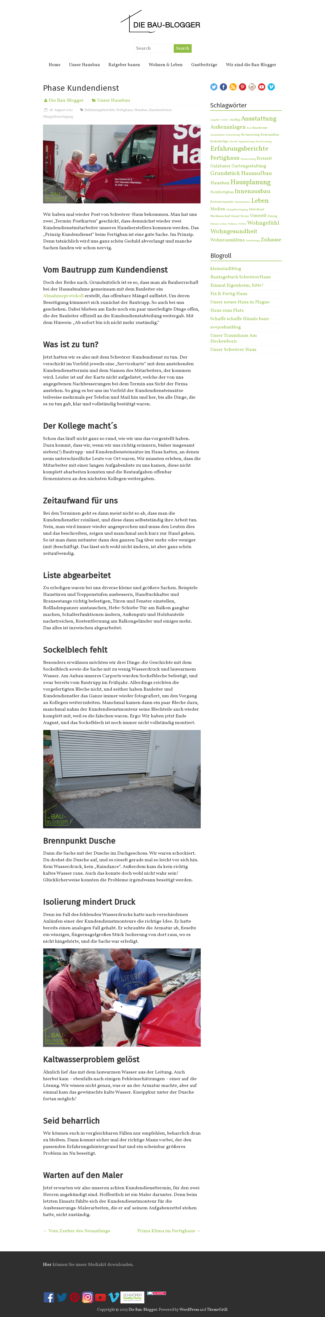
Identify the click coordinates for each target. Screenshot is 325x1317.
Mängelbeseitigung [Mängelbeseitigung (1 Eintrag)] (237, 210)
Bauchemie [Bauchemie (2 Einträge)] (260, 128)
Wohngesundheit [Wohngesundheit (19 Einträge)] (233, 231)
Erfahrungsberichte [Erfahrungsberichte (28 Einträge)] (239, 149)
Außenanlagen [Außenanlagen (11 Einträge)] (228, 127)
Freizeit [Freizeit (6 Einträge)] (264, 158)
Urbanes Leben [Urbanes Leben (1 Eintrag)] (218, 224)
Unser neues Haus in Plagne (240, 302)
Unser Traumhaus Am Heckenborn (233, 338)
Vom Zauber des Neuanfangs (76, 1231)
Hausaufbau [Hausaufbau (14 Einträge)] (256, 173)
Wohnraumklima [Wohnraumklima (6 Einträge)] (227, 240)
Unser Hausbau (84, 65)
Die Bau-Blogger (66, 100)
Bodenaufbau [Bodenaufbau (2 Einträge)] (270, 134)
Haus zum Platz (227, 310)
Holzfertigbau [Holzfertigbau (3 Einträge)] (222, 192)
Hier (47, 1265)
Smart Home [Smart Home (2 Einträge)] (240, 216)
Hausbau (141, 110)
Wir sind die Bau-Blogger (251, 65)
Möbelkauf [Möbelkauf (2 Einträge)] (256, 209)
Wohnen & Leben (166, 65)
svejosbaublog (225, 327)
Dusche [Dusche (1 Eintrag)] (233, 141)
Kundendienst (160, 110)
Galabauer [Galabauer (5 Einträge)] (220, 166)
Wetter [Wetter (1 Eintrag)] (242, 224)
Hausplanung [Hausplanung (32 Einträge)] (250, 182)
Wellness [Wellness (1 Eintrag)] (233, 224)
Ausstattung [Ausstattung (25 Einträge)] (258, 118)
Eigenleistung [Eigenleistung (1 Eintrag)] (246, 141)
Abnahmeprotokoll (63, 296)
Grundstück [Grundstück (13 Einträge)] (225, 173)
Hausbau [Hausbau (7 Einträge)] (219, 183)
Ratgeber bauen (124, 65)
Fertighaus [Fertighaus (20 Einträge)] (224, 158)
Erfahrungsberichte (100, 110)
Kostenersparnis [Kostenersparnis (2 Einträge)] (221, 202)
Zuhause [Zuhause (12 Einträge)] (271, 240)
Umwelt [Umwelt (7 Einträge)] (258, 215)
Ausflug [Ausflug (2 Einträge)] (234, 119)
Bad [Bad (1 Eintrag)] (249, 128)
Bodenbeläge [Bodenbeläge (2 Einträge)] (219, 141)
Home (54, 65)
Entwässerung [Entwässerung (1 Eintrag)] (263, 141)
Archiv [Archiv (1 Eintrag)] (224, 120)
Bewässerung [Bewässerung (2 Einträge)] (250, 134)
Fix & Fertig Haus (228, 294)
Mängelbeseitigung (58, 117)
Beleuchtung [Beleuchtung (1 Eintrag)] (233, 135)
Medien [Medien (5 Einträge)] (217, 209)
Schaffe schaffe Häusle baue (239, 319)
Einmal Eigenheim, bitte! (237, 285)
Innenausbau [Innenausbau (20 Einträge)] (253, 191)
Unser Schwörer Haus (233, 349)
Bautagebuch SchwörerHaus (240, 277)
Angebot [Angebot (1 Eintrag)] (215, 120)
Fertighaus (124, 110)
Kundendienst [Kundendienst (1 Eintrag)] (242, 202)
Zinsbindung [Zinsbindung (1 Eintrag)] (253, 241)
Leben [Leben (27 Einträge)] (260, 201)
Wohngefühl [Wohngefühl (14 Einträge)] (263, 223)
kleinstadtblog (225, 268)
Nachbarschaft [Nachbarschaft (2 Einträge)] (220, 216)
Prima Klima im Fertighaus (169, 1231)
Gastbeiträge (204, 65)
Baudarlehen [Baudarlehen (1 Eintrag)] (217, 135)
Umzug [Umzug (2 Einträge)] (272, 216)
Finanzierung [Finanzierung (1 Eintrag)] (248, 159)
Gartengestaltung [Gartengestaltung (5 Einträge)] (249, 166)
